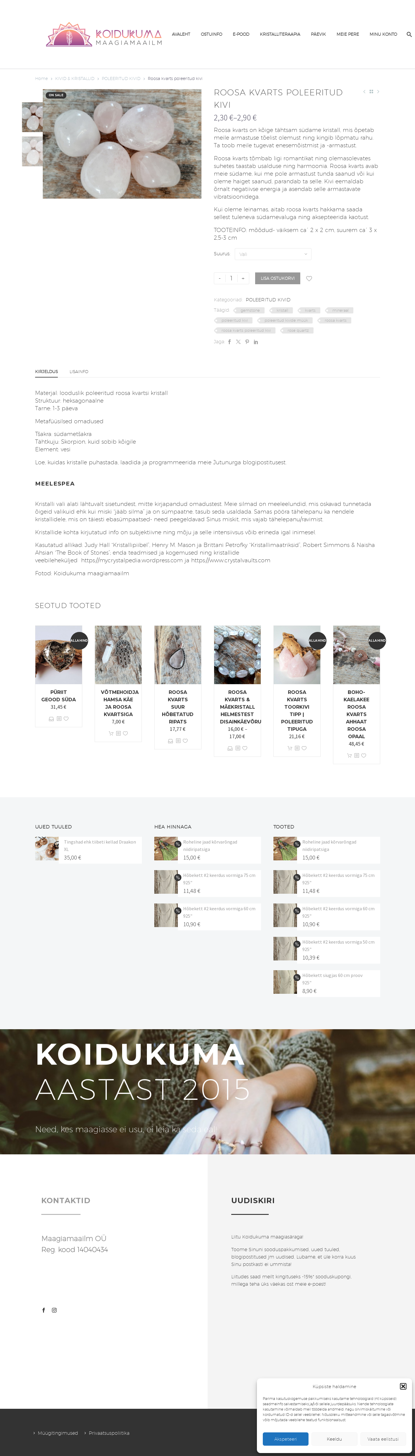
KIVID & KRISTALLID (74, 78)
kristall (282, 310)
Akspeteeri (285, 1439)
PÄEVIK (318, 34)
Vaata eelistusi (383, 1439)
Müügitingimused (58, 1433)
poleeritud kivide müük (286, 320)
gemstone (250, 310)
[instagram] (54, 1310)
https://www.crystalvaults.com (230, 560)
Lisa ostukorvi (278, 278)
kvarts (310, 310)
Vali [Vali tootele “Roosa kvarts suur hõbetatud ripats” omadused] (170, 741)
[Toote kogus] (231, 278)
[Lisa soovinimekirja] (309, 278)
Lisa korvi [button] (111, 733)
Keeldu (334, 1439)
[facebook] (43, 1310)
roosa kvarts (336, 320)
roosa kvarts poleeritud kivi (246, 330)
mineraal (340, 310)
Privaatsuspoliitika (109, 1433)
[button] (403, 1386)
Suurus (221, 253)
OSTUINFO (211, 34)
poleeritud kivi (235, 320)
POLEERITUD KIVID (121, 78)
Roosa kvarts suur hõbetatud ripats (177, 707)
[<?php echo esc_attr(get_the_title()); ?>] (59, 719)
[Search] (409, 34)
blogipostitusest (264, 462)
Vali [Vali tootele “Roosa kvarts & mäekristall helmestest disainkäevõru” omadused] (230, 748)
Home (41, 78)
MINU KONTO (383, 34)
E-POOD (241, 34)
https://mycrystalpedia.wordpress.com (131, 560)
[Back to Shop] (371, 91)
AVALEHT (181, 34)
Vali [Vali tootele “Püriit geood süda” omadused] (51, 719)
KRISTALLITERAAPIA (280, 34)
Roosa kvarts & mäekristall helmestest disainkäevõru (240, 707)
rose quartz (298, 330)
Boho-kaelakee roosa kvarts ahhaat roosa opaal (356, 714)
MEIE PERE (348, 34)
